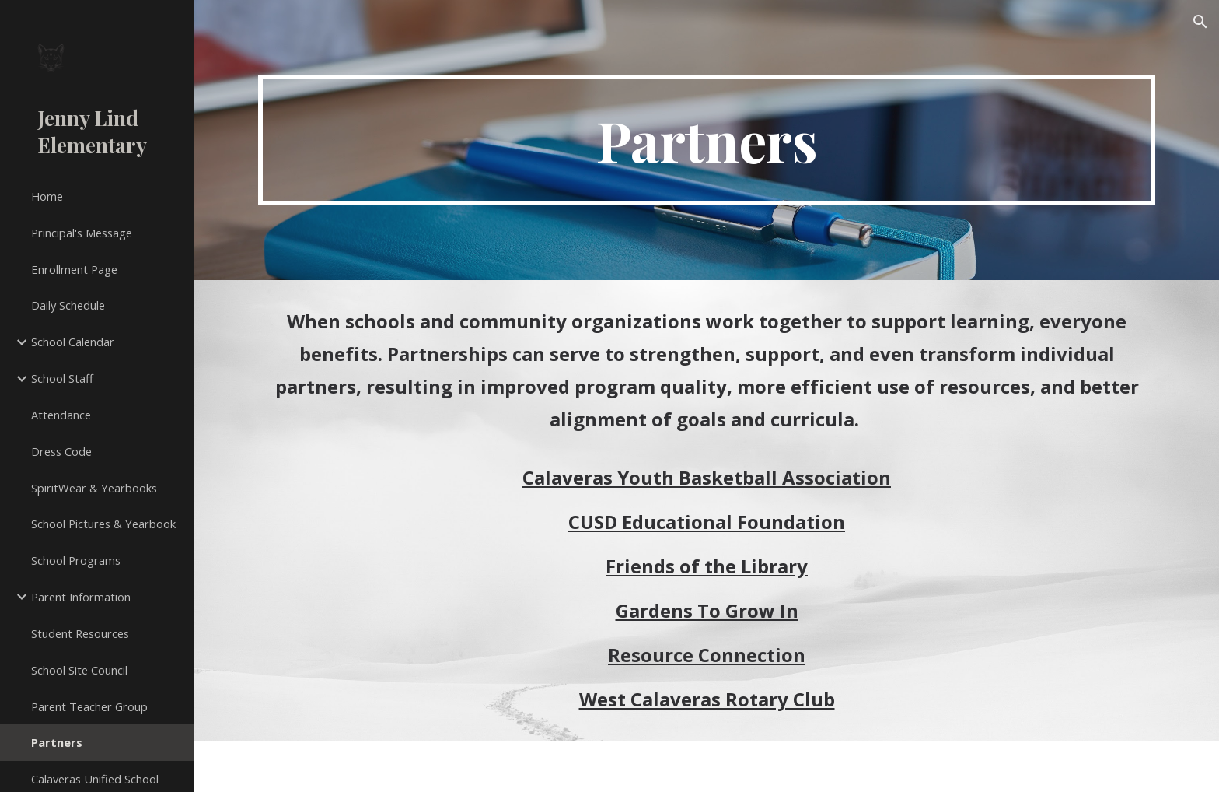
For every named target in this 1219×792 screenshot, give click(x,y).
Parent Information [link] (81, 597)
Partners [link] (56, 742)
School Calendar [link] (72, 341)
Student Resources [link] (80, 633)
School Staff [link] (62, 378)
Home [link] (47, 196)
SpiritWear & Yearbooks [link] (94, 488)
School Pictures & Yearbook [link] (103, 523)
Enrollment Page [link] (74, 269)
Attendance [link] (61, 414)
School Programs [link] (76, 560)
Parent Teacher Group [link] (89, 706)
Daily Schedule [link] (68, 305)
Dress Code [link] (61, 451)
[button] (1200, 21)
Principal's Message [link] (81, 232)
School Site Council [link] (79, 670)
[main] (706, 140)
